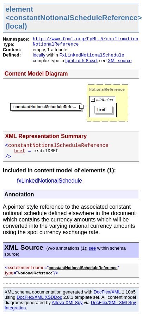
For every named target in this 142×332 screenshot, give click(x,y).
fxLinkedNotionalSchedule (49, 181)
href (19, 151)
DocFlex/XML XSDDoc (39, 297)
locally (39, 55)
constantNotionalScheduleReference (83, 268)
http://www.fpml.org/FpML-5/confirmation (85, 39)
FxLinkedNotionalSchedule (91, 55)
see (92, 248)
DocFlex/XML (107, 292)
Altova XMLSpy (67, 302)
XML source (120, 60)
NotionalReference (56, 44)
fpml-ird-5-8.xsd (81, 60)
